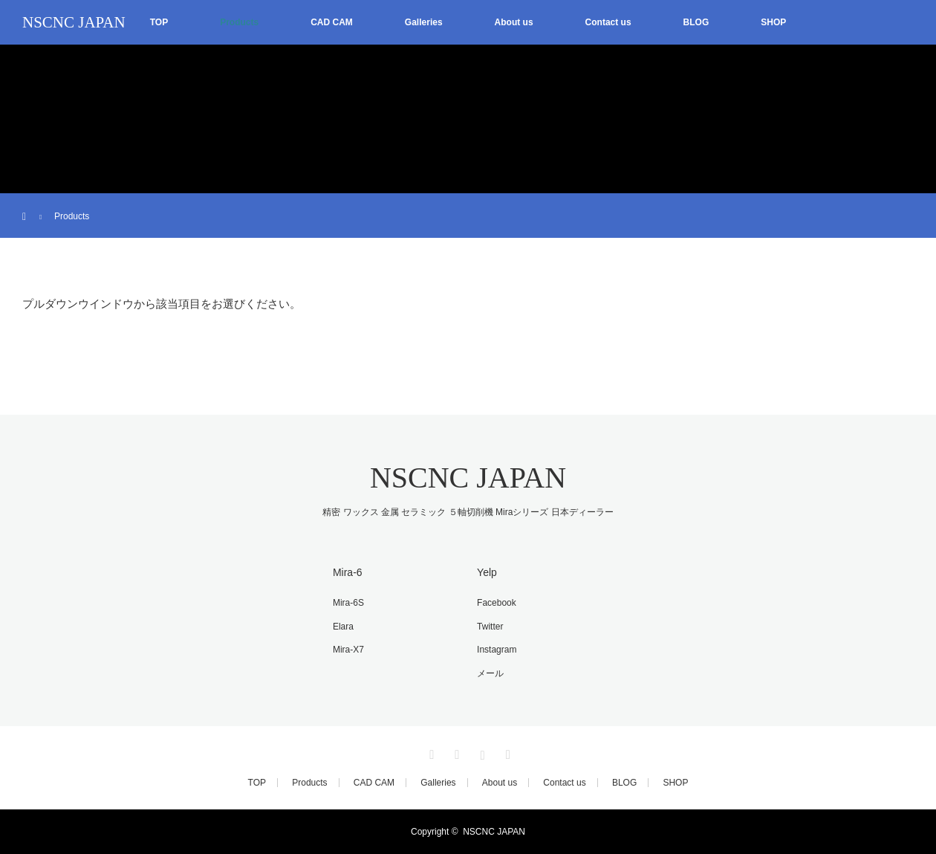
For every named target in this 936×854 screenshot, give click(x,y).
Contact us (608, 22)
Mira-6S (348, 603)
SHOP (773, 22)
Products (239, 22)
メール (490, 673)
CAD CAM (332, 22)
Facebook (496, 603)
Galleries (424, 22)
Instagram (496, 649)
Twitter (490, 626)
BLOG (696, 22)
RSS (506, 752)
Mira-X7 (348, 649)
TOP (159, 22)
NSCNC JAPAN (74, 22)
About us (514, 22)
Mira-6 (348, 572)
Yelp (487, 572)
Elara (343, 626)
